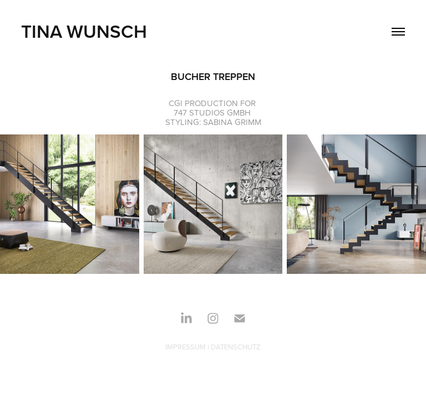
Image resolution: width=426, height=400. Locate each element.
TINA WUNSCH (84, 31)
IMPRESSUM (185, 347)
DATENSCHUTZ (236, 347)
